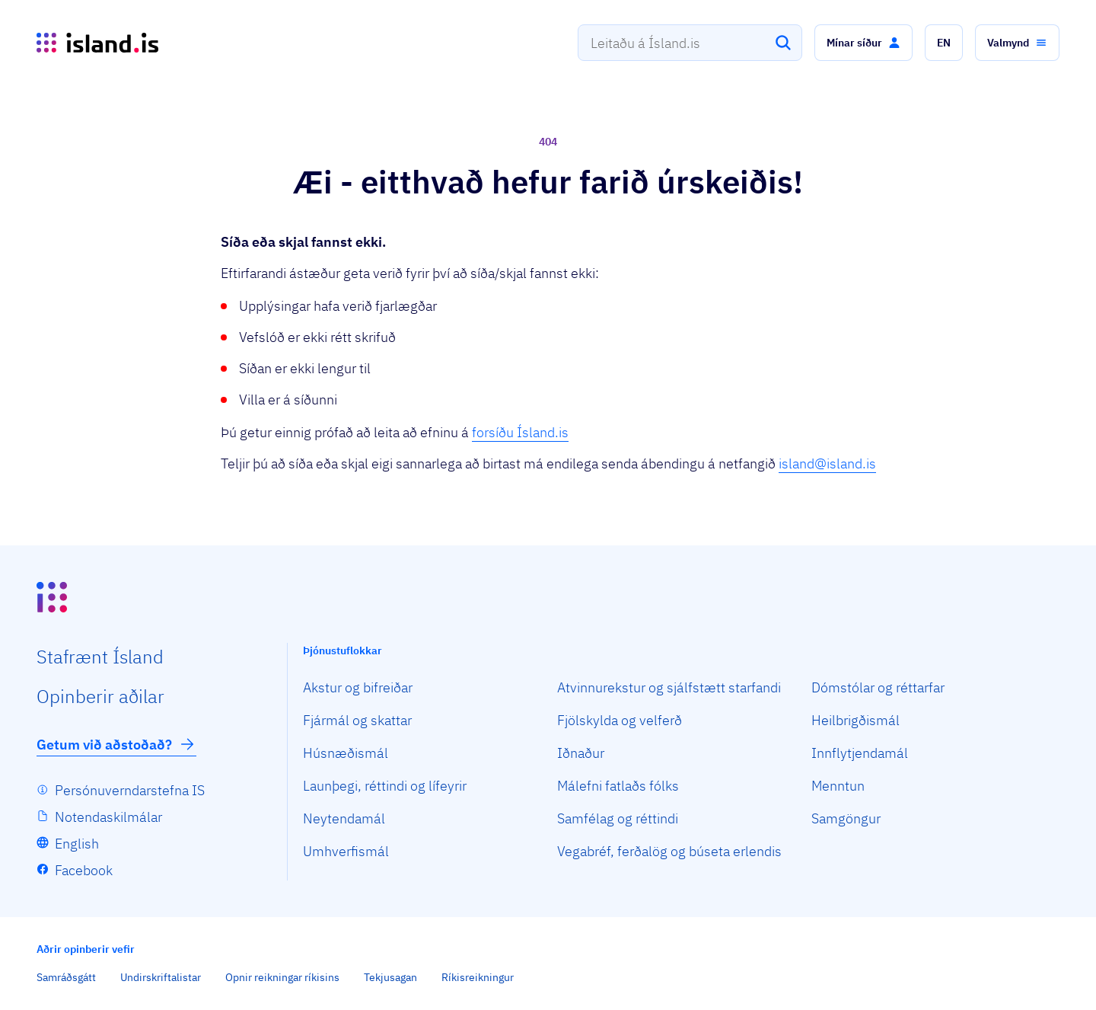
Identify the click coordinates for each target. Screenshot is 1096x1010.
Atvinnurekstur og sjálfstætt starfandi (669, 687)
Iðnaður (580, 753)
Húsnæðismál (345, 753)
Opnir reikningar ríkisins (282, 977)
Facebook (84, 870)
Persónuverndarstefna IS (130, 790)
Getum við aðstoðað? (116, 744)
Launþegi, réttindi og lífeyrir (385, 785)
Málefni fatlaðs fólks (618, 785)
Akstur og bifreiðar (358, 687)
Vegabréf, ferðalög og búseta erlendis (669, 851)
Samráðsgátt (66, 977)
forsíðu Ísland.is (520, 432)
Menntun (838, 785)
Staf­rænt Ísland (100, 656)
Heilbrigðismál (855, 720)
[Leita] (783, 43)
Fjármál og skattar (357, 720)
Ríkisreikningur (477, 977)
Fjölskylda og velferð (619, 720)
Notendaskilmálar (108, 817)
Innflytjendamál (859, 753)
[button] (863, 42)
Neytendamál (344, 818)
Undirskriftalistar (160, 977)
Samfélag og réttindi (617, 818)
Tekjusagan (390, 977)
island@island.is (827, 463)
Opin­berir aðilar (100, 696)
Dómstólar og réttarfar (878, 687)
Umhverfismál (346, 851)
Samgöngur (846, 818)
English (77, 843)
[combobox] (690, 42)
